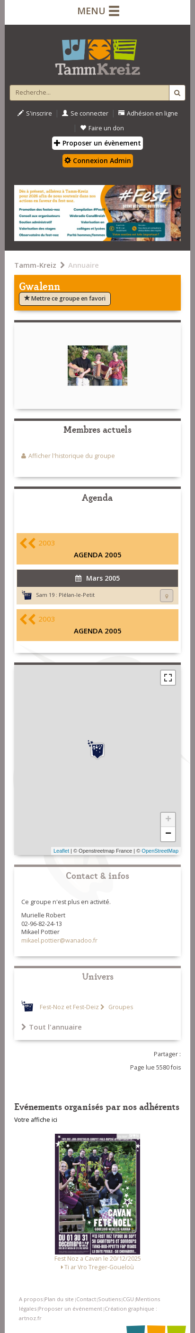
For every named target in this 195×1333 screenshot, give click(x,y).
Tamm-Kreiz (35, 265)
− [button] (168, 834)
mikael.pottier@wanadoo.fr (59, 940)
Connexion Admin (97, 160)
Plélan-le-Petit (77, 594)
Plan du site (59, 1299)
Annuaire (83, 265)
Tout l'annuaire (51, 1026)
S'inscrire (35, 113)
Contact (86, 1299)
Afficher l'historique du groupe (71, 456)
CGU (128, 1299)
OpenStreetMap (160, 851)
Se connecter (85, 113)
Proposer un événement (70, 1308)
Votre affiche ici (35, 1120)
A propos (31, 1299)
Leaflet (61, 851)
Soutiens (109, 1299)
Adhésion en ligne (148, 113)
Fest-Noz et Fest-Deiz (69, 1007)
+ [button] (168, 820)
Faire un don (102, 128)
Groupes (120, 1007)
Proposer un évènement (97, 142)
